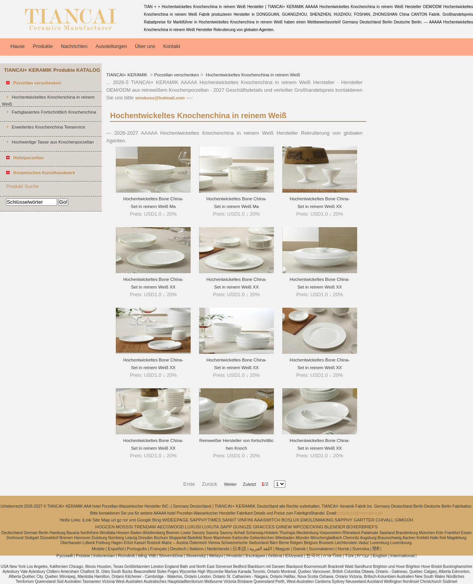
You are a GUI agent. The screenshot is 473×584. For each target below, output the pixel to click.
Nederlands (218, 548)
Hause (17, 46)
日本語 (239, 548)
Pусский (64, 555)
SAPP (226, 527)
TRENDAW (145, 527)
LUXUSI (193, 527)
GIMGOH (404, 520)
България (255, 555)
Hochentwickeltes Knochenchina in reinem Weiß (252, 75)
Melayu (216, 555)
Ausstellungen (111, 46)
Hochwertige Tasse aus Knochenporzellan (53, 142)
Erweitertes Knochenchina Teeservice (48, 127)
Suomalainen (322, 548)
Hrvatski (234, 555)
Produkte (43, 46)
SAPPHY (344, 520)
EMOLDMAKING (316, 520)
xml (132, 520)
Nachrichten (74, 46)
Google (144, 520)
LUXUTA (210, 527)
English (379, 555)
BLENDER (335, 527)
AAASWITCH (267, 520)
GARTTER (364, 520)
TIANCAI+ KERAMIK (127, 75)
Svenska (360, 548)
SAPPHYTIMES (205, 520)
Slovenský (196, 555)
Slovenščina (171, 555)
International (402, 555)
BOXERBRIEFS (362, 527)
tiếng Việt (147, 555)
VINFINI (245, 520)
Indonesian (104, 555)
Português (137, 548)
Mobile (98, 548)
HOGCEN (104, 527)
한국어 (313, 555)
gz (119, 520)
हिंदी (375, 548)
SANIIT (229, 520)
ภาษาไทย (332, 555)
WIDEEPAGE (175, 520)
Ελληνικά (294, 555)
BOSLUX (291, 520)
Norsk (343, 548)
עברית (363, 555)
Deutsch (178, 548)
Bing (156, 520)
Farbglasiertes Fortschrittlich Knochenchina (54, 112)
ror (125, 520)
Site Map (101, 520)
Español (116, 548)
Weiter (230, 484)
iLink (86, 520)
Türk (349, 555)
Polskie (83, 555)
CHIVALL (385, 520)
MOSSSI (124, 527)
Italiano (197, 548)
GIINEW (284, 527)
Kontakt (171, 46)
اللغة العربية (260, 548)
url (113, 520)
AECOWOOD (170, 527)
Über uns (145, 46)
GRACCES (264, 527)
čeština (275, 555)
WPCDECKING (308, 527)
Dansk (299, 548)
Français (158, 548)
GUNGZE (242, 527)
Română (126, 555)
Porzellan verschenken (176, 75)
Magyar (282, 548)
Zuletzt (247, 484)
